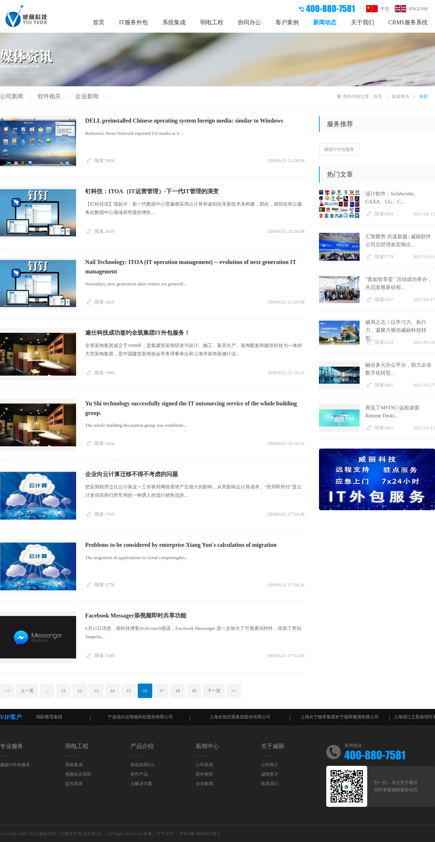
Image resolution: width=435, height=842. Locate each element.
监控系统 (74, 783)
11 (63, 690)
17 (161, 690)
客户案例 (287, 22)
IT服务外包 (133, 22)
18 (177, 690)
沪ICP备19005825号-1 (199, 833)
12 (80, 690)
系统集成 (174, 22)
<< (7, 690)
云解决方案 (141, 783)
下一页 (213, 690)
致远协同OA (142, 764)
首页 (98, 22)
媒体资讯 (400, 96)
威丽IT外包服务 (339, 149)
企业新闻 (87, 96)
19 (194, 690)
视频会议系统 (78, 774)
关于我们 (362, 22)
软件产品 (139, 774)
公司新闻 (11, 96)
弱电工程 (211, 22)
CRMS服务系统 (408, 22)
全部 (423, 96)
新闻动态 (324, 22)
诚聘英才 (269, 774)
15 (129, 690)
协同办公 (249, 22)
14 (112, 690)
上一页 (27, 690)
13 (96, 690)
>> (233, 690)
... (47, 690)
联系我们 (269, 783)
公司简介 (269, 764)
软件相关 (49, 96)
